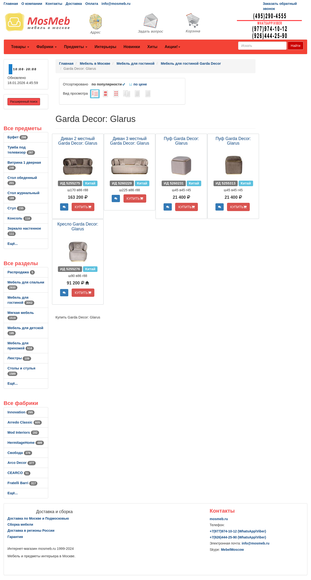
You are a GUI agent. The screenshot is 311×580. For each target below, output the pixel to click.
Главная (11, 4)
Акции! (172, 47)
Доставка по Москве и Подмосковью (38, 518)
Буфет (17, 137)
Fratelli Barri (22, 483)
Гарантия (15, 537)
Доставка (74, 4)
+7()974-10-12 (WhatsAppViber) (238, 531)
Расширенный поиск (23, 101)
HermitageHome (25, 443)
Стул (16, 208)
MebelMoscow (232, 550)
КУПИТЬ (83, 207)
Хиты (152, 47)
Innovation (21, 412)
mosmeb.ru (219, 519)
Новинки (132, 47)
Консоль (19, 218)
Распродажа (21, 272)
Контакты (54, 4)
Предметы (75, 47)
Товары (20, 47)
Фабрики (46, 47)
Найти (295, 46)
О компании (31, 4)
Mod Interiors (23, 432)
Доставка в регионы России (31, 530)
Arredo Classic (24, 422)
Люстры (19, 358)
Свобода (19, 453)
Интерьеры (105, 47)
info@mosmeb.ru (116, 4)
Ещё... (12, 244)
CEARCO (18, 473)
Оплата (91, 4)
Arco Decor (21, 463)
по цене (138, 84)
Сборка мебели (20, 524)
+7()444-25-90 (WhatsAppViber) (238, 537)
